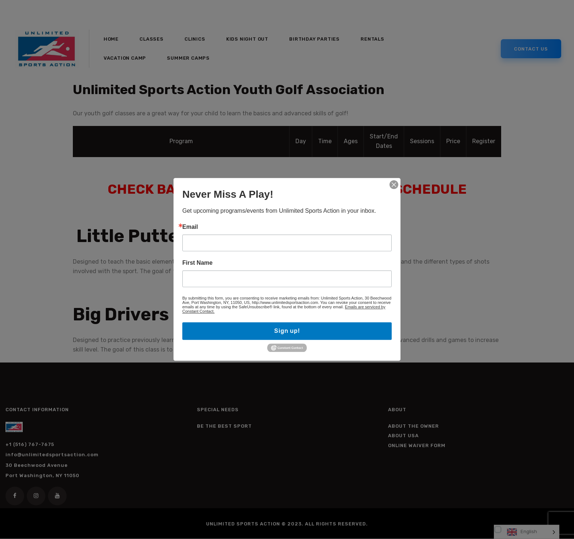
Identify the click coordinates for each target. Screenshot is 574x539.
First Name (197, 263)
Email (190, 227)
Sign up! (287, 330)
